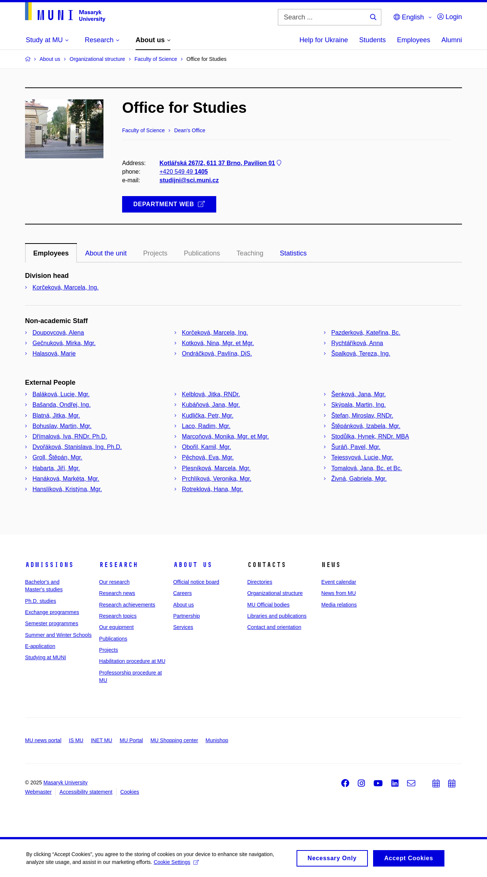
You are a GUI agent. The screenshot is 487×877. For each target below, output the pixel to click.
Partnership (186, 616)
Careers (182, 593)
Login (449, 17)
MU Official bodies (268, 605)
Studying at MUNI (45, 657)
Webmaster (38, 792)
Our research (114, 582)
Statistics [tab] (293, 253)
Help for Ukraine (324, 40)
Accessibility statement (85, 792)
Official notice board (196, 582)
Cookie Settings (176, 864)
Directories (259, 582)
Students (372, 40)
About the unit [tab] (106, 253)
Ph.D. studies (40, 601)
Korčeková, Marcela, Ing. (65, 287)
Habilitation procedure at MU (132, 661)
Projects (155, 253)
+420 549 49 (183, 171)
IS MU (76, 740)
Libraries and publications (277, 616)
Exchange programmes (52, 612)
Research (118, 565)
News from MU (338, 593)
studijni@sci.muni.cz (189, 180)
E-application (40, 646)
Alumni (451, 40)
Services (183, 627)
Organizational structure (275, 593)
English (409, 17)
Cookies (129, 792)
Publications (202, 253)
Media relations (339, 605)
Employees (413, 40)
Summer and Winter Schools (58, 635)
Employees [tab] (51, 253)
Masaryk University (65, 782)
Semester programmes (51, 623)
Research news (117, 593)
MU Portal (131, 740)
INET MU (101, 740)
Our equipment (116, 627)
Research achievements (127, 605)
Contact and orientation (274, 627)
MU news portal (43, 740)
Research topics (117, 616)
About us (192, 565)
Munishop (216, 740)
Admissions (49, 565)
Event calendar (338, 582)
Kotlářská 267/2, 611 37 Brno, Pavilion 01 (221, 163)
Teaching (249, 253)
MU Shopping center (174, 740)
